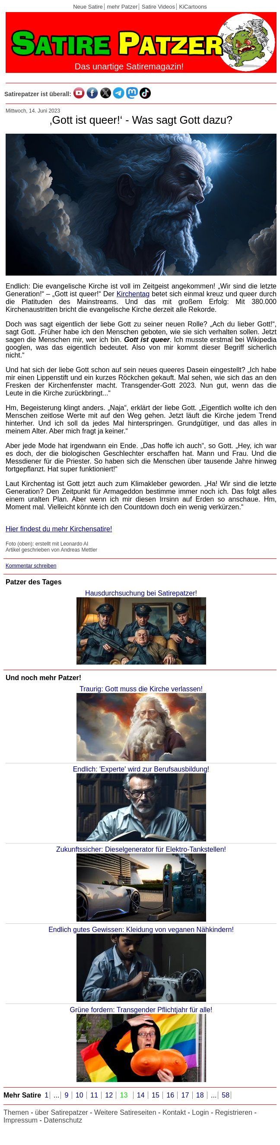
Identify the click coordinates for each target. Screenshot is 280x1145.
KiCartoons (193, 6)
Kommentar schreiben (31, 566)
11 (95, 1095)
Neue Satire (88, 6)
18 (201, 1095)
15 (156, 1095)
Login (200, 1112)
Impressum (20, 1120)
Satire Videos (158, 6)
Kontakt (174, 1112)
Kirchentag (133, 294)
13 (124, 1095)
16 (171, 1095)
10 (80, 1095)
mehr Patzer (122, 6)
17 (186, 1095)
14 (141, 1095)
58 (225, 1095)
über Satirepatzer (61, 1112)
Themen (16, 1112)
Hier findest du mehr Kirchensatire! (59, 529)
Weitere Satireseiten (125, 1112)
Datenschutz (63, 1120)
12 (110, 1095)
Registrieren (233, 1112)
